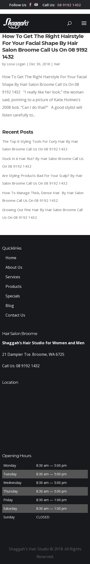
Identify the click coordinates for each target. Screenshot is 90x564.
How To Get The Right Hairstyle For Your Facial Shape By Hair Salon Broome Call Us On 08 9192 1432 (44, 46)
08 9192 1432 (69, 5)
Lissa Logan (16, 64)
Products (14, 286)
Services (13, 276)
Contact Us (15, 315)
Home (11, 257)
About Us (14, 267)
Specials (13, 296)
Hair (57, 64)
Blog (10, 305)
